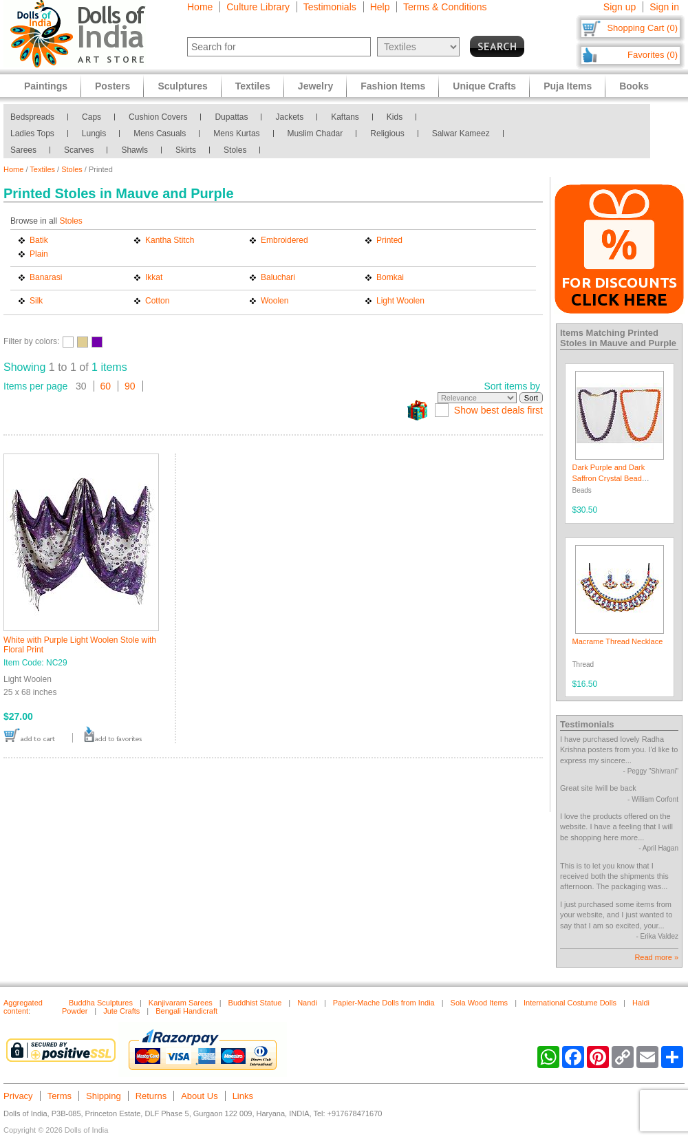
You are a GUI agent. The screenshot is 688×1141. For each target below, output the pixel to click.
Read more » (656, 957)
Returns (151, 1096)
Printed (389, 240)
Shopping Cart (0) (642, 28)
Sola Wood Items (479, 1003)
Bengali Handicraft (186, 1011)
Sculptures (182, 86)
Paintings (45, 86)
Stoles (235, 150)
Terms (59, 1096)
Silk (36, 301)
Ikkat (153, 277)
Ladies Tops (32, 133)
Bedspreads (32, 117)
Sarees (23, 150)
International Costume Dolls (570, 1003)
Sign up (619, 6)
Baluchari (278, 277)
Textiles (42, 169)
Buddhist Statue (255, 1003)
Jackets (289, 117)
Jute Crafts (121, 1011)
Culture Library (258, 6)
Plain (39, 254)
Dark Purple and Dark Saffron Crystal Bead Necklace (608, 478)
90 (130, 386)
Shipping (103, 1096)
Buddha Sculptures (101, 1003)
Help (380, 6)
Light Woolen (400, 301)
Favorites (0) (652, 55)
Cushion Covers (158, 117)
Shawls (134, 150)
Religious (387, 133)
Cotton (157, 301)
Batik (39, 240)
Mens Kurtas (236, 133)
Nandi (307, 1003)
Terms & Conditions (444, 6)
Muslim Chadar (315, 133)
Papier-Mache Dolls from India (384, 1003)
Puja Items (568, 86)
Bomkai (390, 277)
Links (243, 1096)
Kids (394, 117)
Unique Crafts (484, 86)
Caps (91, 117)
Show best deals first (498, 410)
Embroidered (284, 240)
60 (105, 386)
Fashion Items (393, 86)
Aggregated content (23, 1007)
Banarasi (46, 277)
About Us (199, 1096)
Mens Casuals (159, 133)
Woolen (274, 301)
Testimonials (329, 6)
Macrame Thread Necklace (617, 641)
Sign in (664, 6)
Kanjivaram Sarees (181, 1003)
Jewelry (315, 86)
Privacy (18, 1096)
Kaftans (345, 117)
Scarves (79, 150)
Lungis (94, 133)
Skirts (185, 150)
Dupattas (231, 117)
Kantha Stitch (169, 240)
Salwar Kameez (461, 133)
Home (200, 6)
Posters (112, 86)
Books (634, 86)
